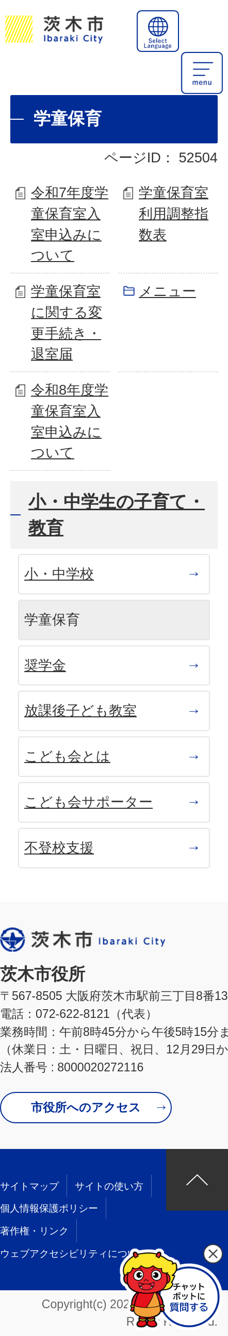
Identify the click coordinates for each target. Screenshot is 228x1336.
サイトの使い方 (109, 1186)
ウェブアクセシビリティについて (73, 1253)
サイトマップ (29, 1186)
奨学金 (45, 665)
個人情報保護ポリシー (49, 1208)
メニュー (167, 291)
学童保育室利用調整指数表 (173, 213)
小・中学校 (59, 574)
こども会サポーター (88, 802)
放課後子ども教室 (80, 710)
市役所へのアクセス (86, 1107)
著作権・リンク (34, 1231)
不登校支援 (59, 848)
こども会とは (67, 756)
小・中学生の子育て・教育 (116, 514)
